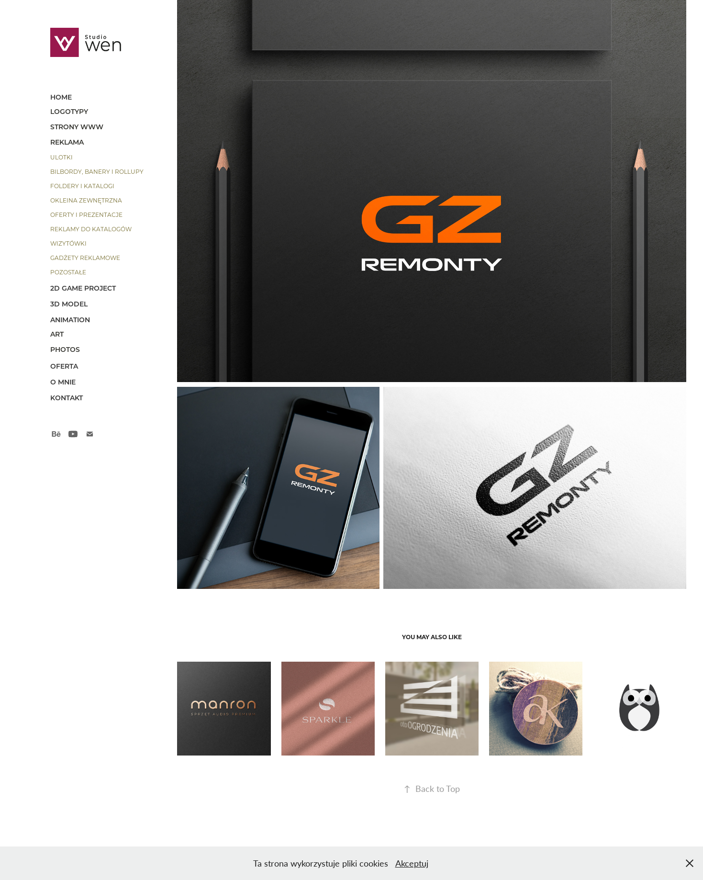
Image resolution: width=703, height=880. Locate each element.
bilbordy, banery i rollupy (97, 171)
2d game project (83, 288)
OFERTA (64, 366)
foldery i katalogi (82, 186)
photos (65, 349)
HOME (61, 97)
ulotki (61, 157)
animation (70, 319)
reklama (67, 142)
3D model (69, 303)
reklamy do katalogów (91, 229)
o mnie (63, 381)
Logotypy (69, 111)
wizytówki (68, 243)
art (57, 333)
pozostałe (68, 272)
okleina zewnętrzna (86, 200)
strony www (76, 126)
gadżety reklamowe (85, 257)
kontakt (66, 397)
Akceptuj (411, 863)
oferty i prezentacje (86, 214)
